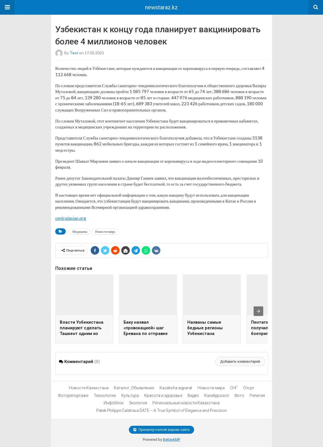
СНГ (234, 388)
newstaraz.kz (161, 7)
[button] (7, 7)
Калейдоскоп (216, 395)
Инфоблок (114, 403)
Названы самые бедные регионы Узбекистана (205, 328)
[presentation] (258, 311)
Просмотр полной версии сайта (161, 430)
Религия (257, 395)
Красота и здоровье (163, 395)
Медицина (79, 231)
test (74, 52)
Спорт (248, 388)
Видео (193, 395)
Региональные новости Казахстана (186, 403)
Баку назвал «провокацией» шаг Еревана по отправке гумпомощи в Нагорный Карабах (146, 333)
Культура (130, 395)
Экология (138, 403)
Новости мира (105, 231)
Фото (239, 395)
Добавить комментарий (240, 362)
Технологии (105, 395)
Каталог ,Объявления (134, 388)
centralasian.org (70, 218)
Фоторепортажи (73, 395)
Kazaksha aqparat (176, 388)
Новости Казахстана (89, 388)
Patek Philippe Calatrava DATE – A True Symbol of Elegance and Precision (161, 410)
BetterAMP (171, 439)
